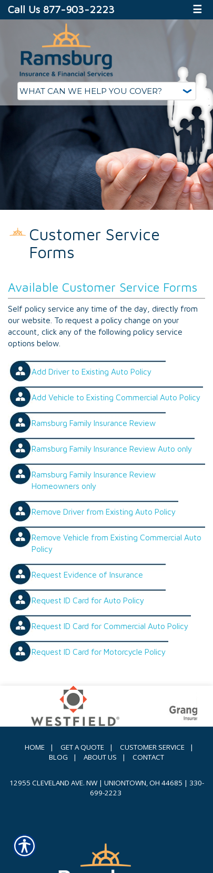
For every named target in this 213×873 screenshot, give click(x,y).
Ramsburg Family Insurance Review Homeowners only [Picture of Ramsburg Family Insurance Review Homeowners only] (94, 480)
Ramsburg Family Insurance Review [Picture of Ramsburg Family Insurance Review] (94, 423)
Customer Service (152, 747)
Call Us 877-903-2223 (61, 9)
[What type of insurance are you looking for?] (106, 91)
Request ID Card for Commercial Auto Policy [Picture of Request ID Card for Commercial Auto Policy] (110, 626)
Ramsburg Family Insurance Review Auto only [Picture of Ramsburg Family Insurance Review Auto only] (112, 448)
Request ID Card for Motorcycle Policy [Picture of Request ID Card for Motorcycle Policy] (99, 651)
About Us (100, 757)
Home (35, 747)
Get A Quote (82, 747)
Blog (58, 757)
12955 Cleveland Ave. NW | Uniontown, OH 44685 (95, 782)
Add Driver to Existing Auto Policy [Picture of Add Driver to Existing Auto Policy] (91, 371)
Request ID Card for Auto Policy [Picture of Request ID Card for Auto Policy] (88, 600)
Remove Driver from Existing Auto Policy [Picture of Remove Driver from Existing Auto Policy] (104, 511)
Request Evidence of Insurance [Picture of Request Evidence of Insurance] (87, 574)
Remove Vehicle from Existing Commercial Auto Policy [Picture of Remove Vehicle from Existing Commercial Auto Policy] (116, 543)
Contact (148, 757)
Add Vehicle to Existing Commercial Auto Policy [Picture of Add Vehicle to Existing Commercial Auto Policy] (116, 397)
